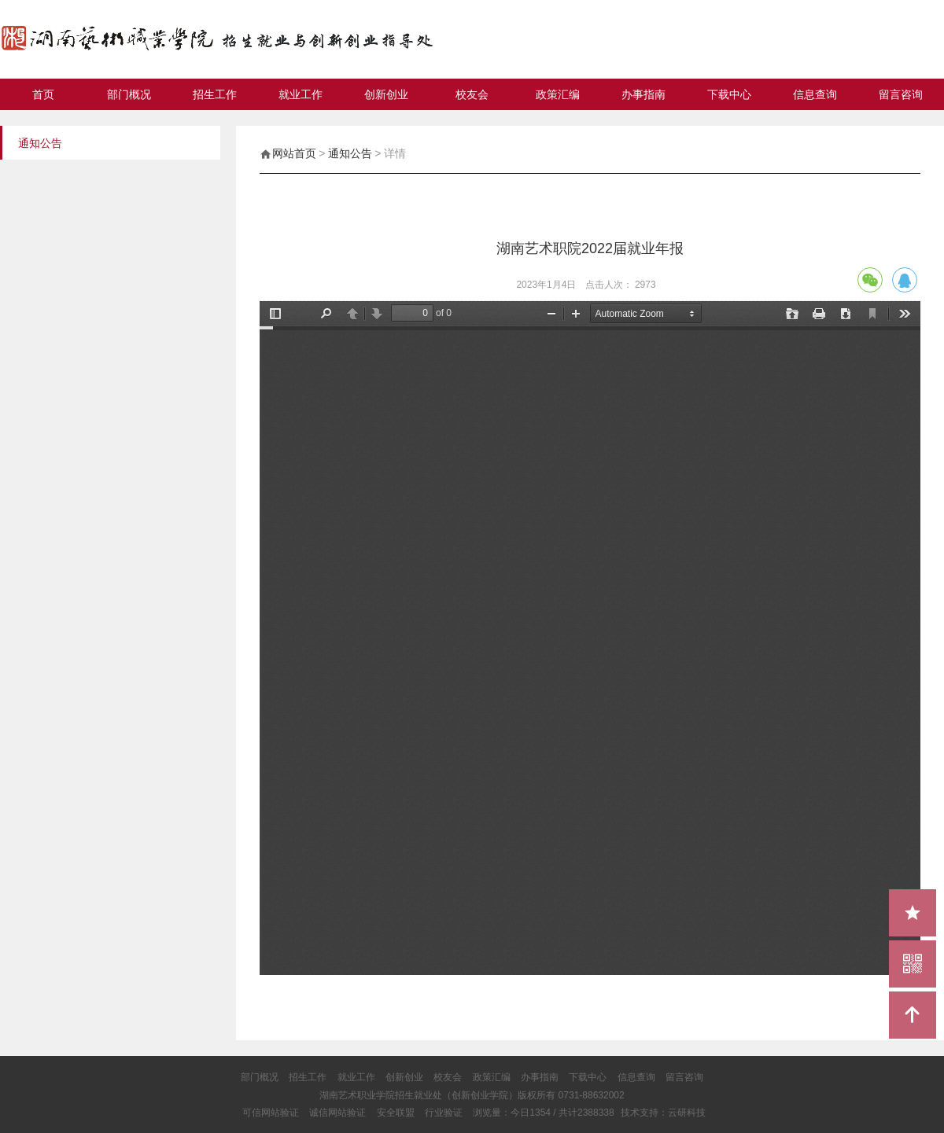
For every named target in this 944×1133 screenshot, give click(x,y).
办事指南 (643, 94)
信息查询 (815, 94)
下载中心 (729, 94)
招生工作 (215, 94)
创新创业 (386, 94)
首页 (43, 94)
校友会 (472, 94)
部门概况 (129, 94)
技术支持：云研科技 (663, 1112)
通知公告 (350, 153)
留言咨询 (901, 94)
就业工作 (300, 94)
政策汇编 (558, 94)
